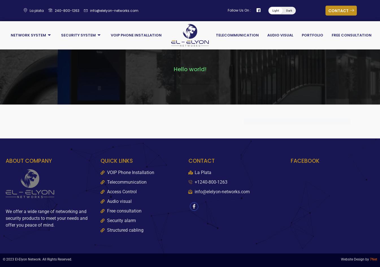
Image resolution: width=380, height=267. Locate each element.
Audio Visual (280, 35)
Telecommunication (237, 35)
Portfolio (312, 35)
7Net (373, 259)
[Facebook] (194, 206)
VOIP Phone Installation (136, 35)
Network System (31, 35)
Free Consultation (352, 35)
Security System (81, 35)
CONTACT (341, 11)
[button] (282, 10)
